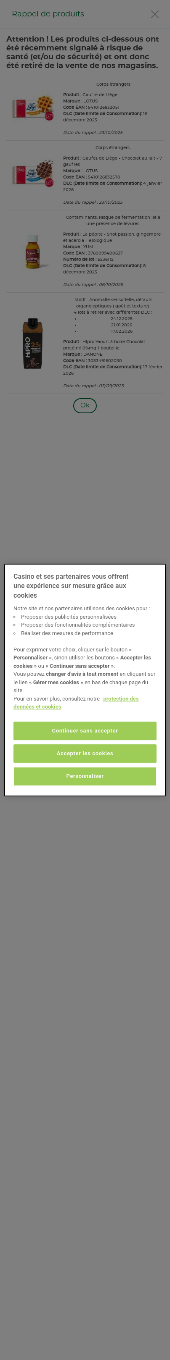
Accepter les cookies (85, 753)
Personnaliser (85, 776)
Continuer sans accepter (85, 730)
